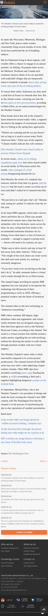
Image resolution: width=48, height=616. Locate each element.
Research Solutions (31, 548)
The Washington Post (18, 453)
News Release (7, 566)
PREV (5, 461)
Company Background (10, 548)
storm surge (26, 372)
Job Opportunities (31, 566)
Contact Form (29, 563)
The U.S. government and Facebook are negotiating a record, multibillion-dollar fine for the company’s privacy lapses (23, 524)
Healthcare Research (32, 554)
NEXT (43, 461)
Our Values (5, 551)
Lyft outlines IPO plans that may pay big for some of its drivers (22, 500)
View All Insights (7, 563)
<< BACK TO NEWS (24, 532)
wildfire (14, 376)
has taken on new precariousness (19, 102)
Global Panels (29, 551)
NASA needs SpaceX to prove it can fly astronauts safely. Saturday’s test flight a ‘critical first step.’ (23, 490)
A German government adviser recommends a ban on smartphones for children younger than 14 (22, 511)
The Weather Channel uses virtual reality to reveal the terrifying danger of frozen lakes (22, 479)
